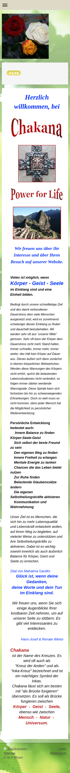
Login (62, 748)
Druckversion (15, 748)
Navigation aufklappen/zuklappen (35, 5)
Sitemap (9, 753)
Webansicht (58, 753)
